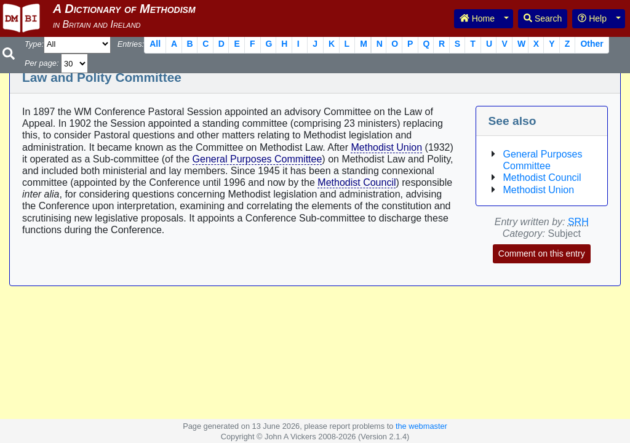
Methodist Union (386, 147)
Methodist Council (356, 182)
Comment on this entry (541, 253)
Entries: (131, 44)
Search (543, 18)
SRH (578, 222)
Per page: (42, 63)
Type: (34, 44)
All (155, 44)
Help (592, 18)
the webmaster (421, 426)
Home (477, 18)
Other (591, 44)
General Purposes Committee (257, 159)
